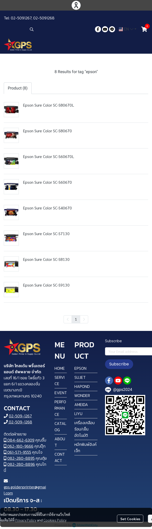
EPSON (80, 368)
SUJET (80, 377)
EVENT (61, 393)
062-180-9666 (18, 446)
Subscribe (119, 364)
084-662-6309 (19, 440)
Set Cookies (130, 518)
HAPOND (82, 386)
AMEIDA (81, 404)
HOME (60, 368)
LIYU (78, 414)
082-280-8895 (21, 458)
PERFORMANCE (60, 408)
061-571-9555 (17, 452)
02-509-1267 (20, 416)
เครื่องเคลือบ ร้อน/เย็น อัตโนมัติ (84, 429)
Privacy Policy (25, 520)
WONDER (82, 395)
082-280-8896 (21, 464)
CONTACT (60, 457)
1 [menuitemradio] (76, 319)
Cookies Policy (54, 520)
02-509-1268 (18, 422)
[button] (59, 29)
